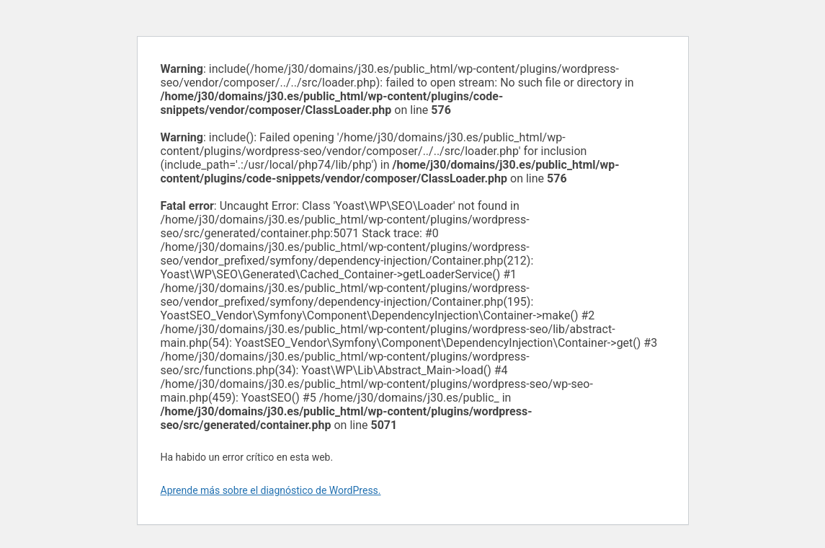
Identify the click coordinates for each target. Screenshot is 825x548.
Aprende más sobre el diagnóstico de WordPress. (271, 490)
